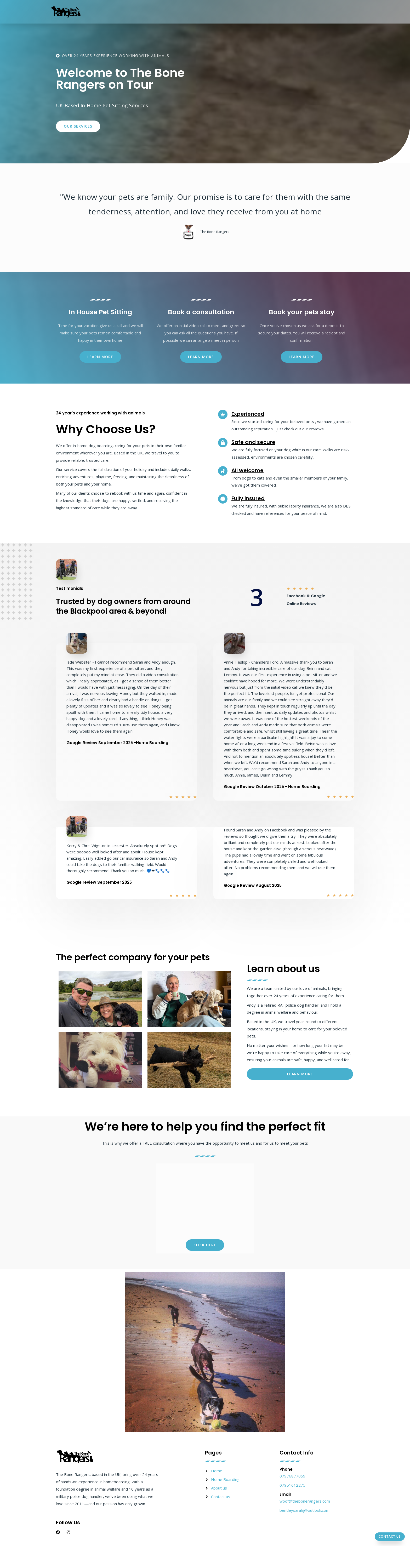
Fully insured (248, 498)
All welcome (247, 470)
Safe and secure (253, 442)
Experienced (247, 414)
